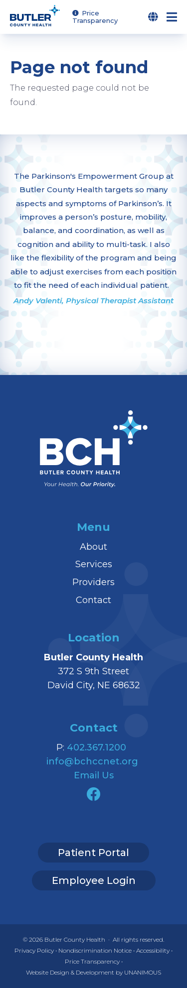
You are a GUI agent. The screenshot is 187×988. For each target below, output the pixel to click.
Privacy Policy (34, 950)
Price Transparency (95, 16)
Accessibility (153, 950)
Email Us (94, 775)
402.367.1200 (96, 747)
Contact (93, 600)
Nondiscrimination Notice (95, 950)
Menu (177, 17)
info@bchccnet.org (92, 761)
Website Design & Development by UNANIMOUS (93, 972)
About (93, 546)
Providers (93, 582)
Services (93, 564)
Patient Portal (93, 853)
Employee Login (94, 880)
